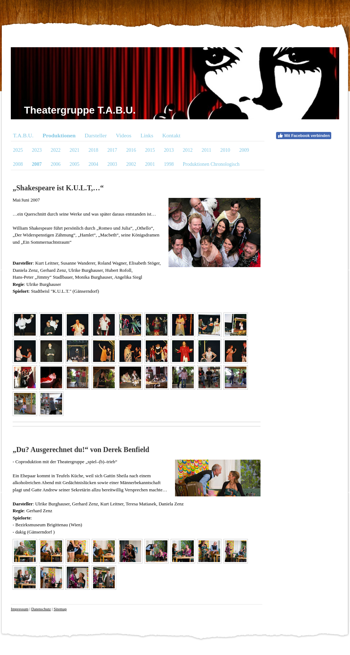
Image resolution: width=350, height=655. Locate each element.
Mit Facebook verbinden (303, 135)
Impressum (20, 609)
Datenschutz (41, 609)
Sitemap (60, 609)
